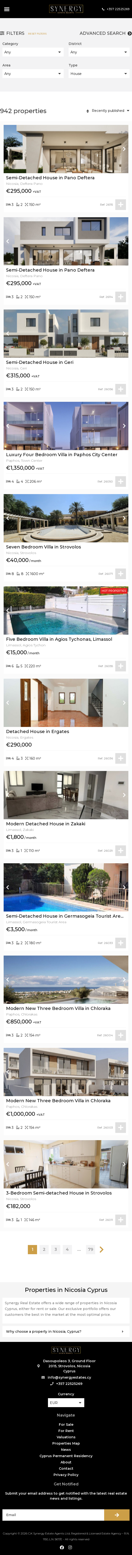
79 (90, 1249)
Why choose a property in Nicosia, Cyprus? (43, 1331)
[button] (6, 9)
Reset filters (37, 33)
